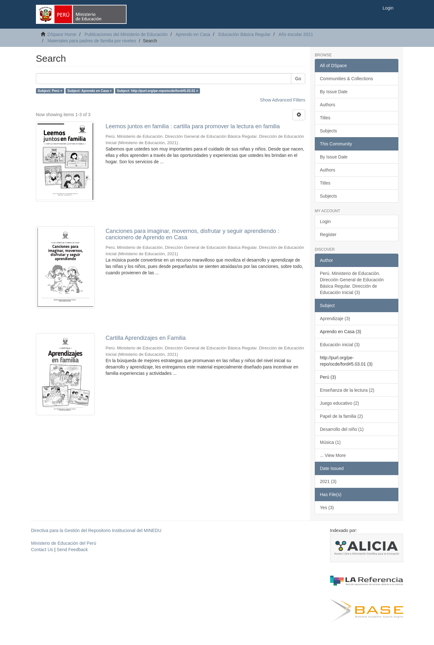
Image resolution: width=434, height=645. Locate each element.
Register (328, 234)
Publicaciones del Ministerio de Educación (126, 34)
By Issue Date (334, 91)
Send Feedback (72, 549)
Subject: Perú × (50, 91)
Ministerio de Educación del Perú (63, 543)
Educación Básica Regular (244, 34)
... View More (333, 455)
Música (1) (330, 442)
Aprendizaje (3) (335, 318)
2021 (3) (328, 481)
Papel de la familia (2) (341, 416)
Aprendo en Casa (193, 34)
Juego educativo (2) (339, 403)
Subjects (328, 130)
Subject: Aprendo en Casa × (89, 91)
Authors (327, 104)
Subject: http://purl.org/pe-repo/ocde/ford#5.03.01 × (157, 91)
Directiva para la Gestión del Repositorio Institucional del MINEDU (96, 530)
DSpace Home (61, 34)
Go (298, 78)
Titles (325, 117)
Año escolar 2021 (296, 34)
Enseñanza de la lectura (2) (347, 390)
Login (325, 221)
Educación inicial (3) (340, 344)
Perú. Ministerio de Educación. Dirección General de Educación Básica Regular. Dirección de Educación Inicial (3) (352, 283)
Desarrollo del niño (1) (342, 429)
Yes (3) (327, 507)
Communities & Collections (346, 78)
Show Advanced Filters (282, 99)
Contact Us (42, 549)
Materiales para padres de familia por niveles (91, 40)
